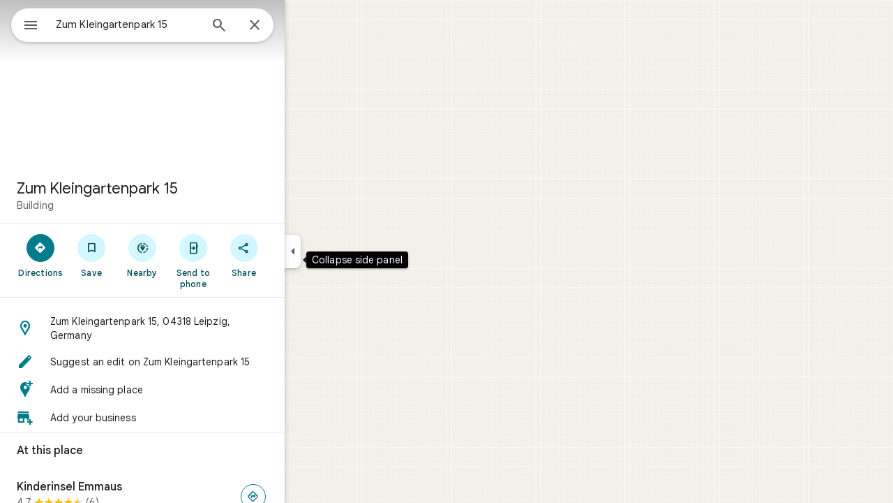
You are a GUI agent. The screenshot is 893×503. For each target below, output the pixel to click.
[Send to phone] (243, 260)
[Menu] (25, 23)
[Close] (305, 25)
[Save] (142, 255)
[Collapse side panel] (343, 251)
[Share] (294, 255)
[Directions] (91, 255)
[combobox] (164, 24)
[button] (192, 328)
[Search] (269, 26)
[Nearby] (192, 255)
